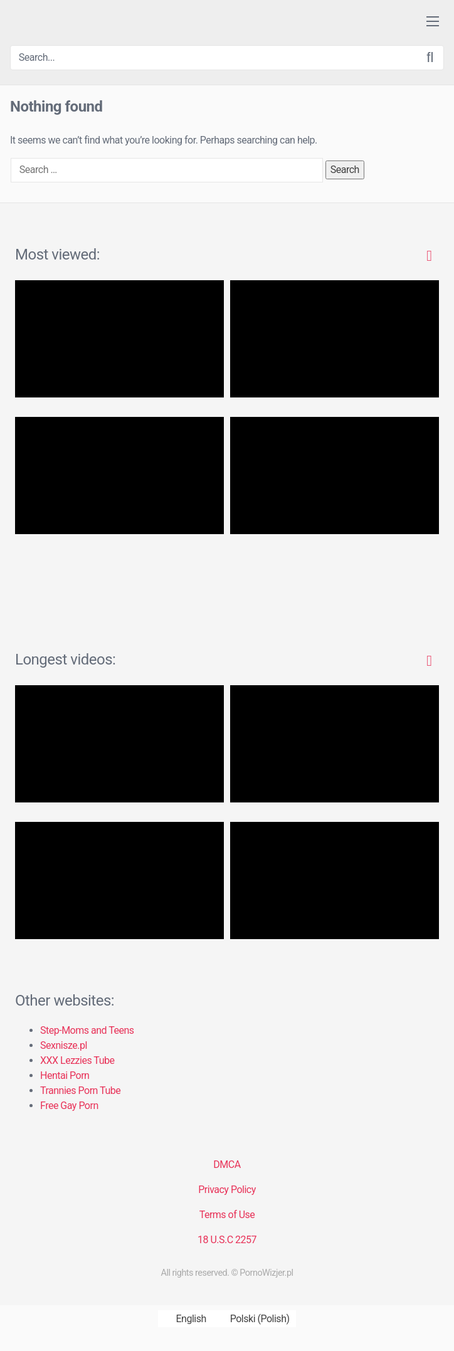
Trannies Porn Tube (80, 1090)
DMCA (226, 1164)
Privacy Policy (227, 1190)
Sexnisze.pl (63, 1045)
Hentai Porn (64, 1075)
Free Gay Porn (69, 1106)
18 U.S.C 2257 (227, 1240)
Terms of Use (227, 1215)
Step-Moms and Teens (87, 1030)
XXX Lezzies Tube (77, 1060)
